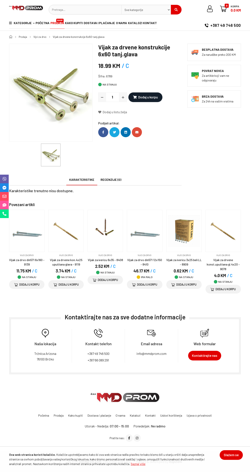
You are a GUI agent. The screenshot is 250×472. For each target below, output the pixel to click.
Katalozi (148, 24)
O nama (132, 24)
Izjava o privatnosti (204, 415)
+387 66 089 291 (98, 360)
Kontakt (165, 24)
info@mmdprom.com (151, 353)
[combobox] (146, 9)
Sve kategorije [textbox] (134, 10)
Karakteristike (81, 179)
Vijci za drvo (42, 36)
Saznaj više (138, 464)
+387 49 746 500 (223, 24)
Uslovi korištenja (174, 415)
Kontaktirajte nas (204, 355)
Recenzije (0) (111, 179)
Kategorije (20, 24)
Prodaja (62, 22)
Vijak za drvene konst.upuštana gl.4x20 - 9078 (223, 264)
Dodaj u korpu (144, 97)
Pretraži (176, 9)
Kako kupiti (80, 24)
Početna (45, 24)
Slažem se (229, 457)
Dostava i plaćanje (108, 24)
